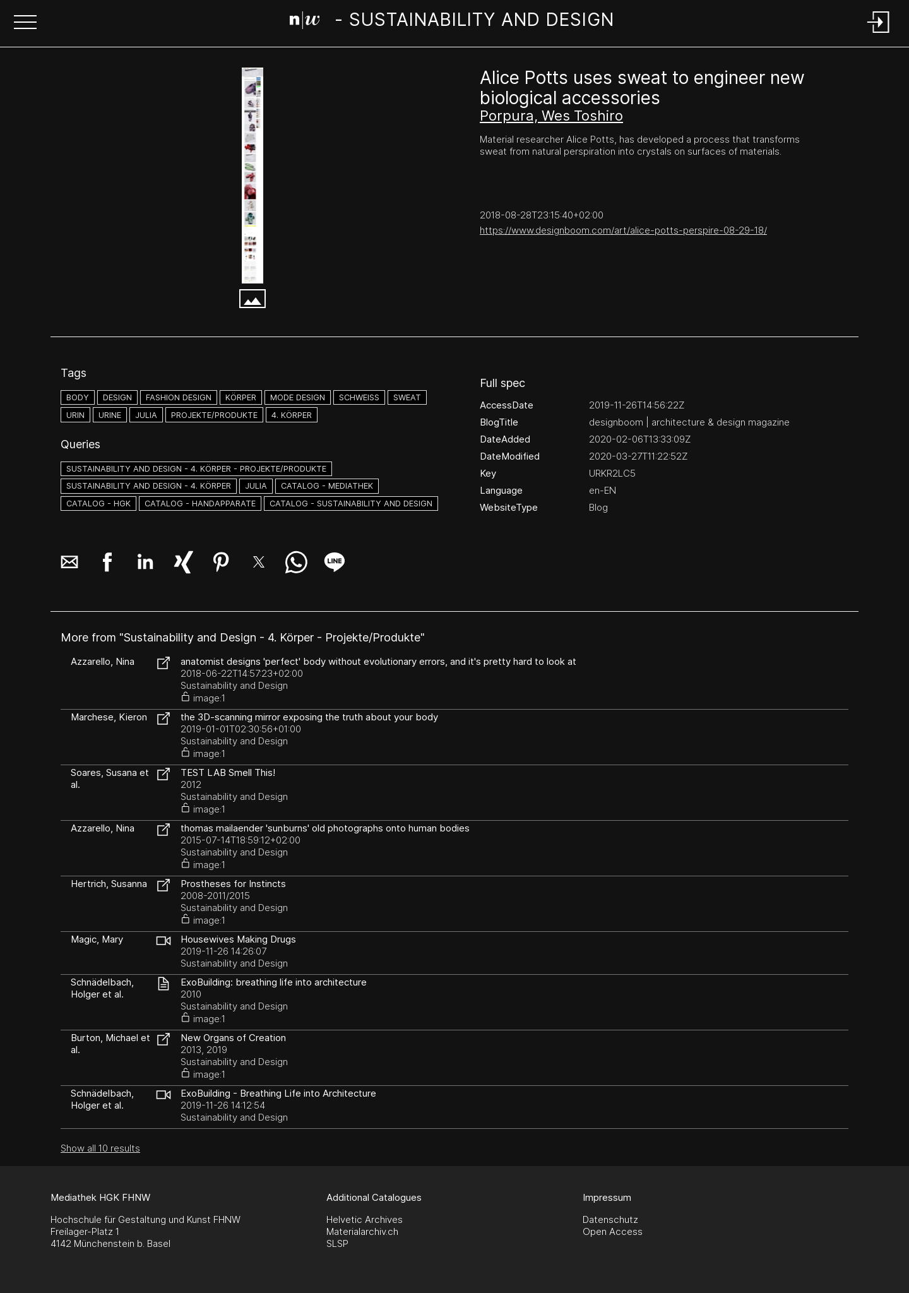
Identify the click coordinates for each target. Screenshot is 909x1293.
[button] (25, 23)
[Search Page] (452, 22)
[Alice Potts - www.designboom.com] (252, 175)
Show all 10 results (100, 1148)
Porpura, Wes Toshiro (551, 115)
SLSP (337, 1243)
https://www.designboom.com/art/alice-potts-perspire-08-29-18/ (623, 230)
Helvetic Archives (364, 1219)
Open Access (613, 1231)
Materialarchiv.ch (362, 1231)
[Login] (879, 34)
